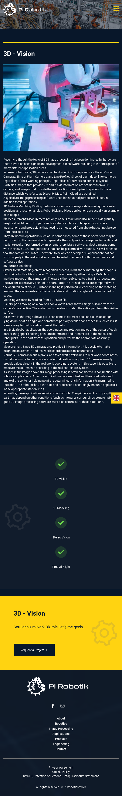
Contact (61, 749)
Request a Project (34, 650)
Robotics (61, 723)
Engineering (61, 744)
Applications (61, 733)
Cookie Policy (61, 771)
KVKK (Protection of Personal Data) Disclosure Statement (61, 776)
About (61, 718)
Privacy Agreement (61, 767)
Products (61, 739)
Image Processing (61, 728)
